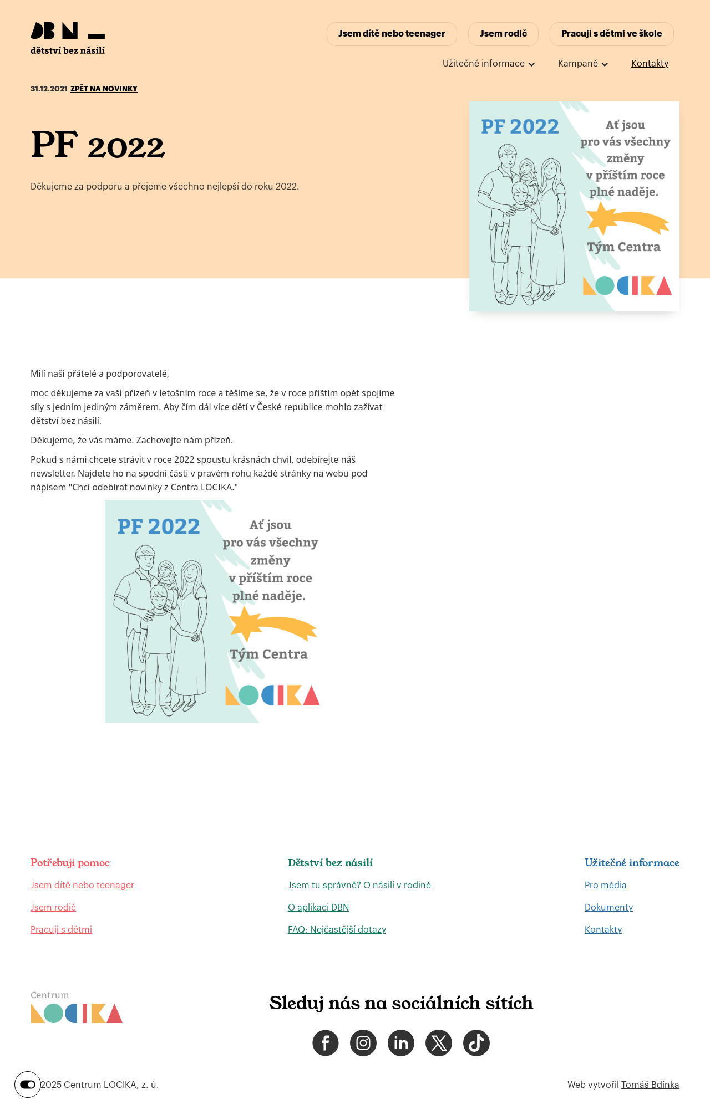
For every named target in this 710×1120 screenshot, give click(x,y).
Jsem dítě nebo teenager (391, 33)
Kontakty (649, 63)
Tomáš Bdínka (650, 1085)
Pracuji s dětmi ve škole (611, 33)
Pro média (606, 885)
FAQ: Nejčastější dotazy (337, 929)
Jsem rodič (503, 33)
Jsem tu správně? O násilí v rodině (359, 885)
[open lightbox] (574, 206)
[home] (68, 38)
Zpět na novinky (104, 89)
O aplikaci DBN (318, 907)
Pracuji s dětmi (61, 929)
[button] (489, 64)
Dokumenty (609, 907)
